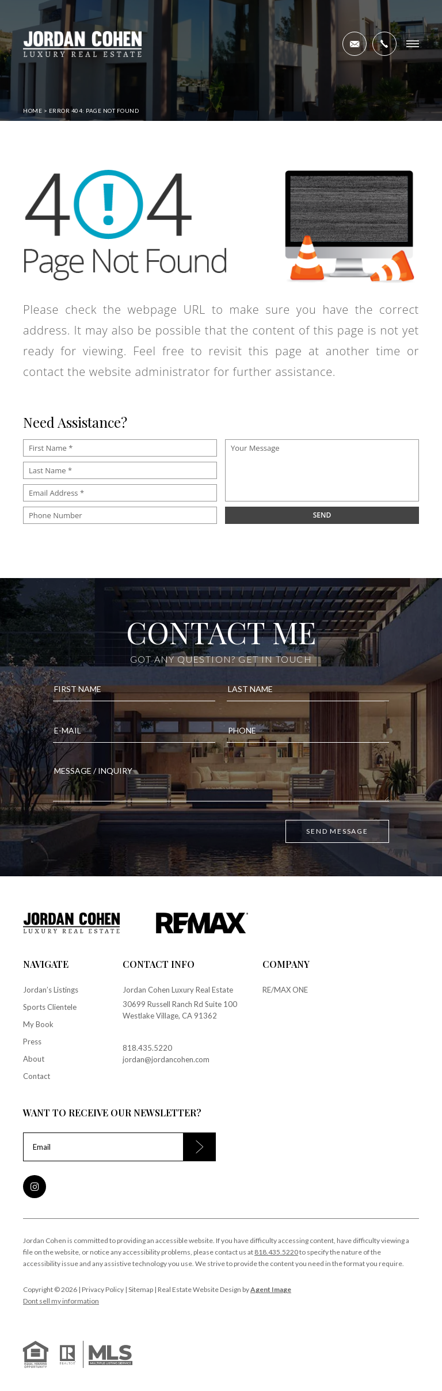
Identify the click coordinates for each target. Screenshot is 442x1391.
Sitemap (140, 1289)
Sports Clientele (50, 1007)
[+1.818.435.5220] (384, 44)
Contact (36, 1076)
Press (32, 1041)
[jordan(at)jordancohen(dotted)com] (354, 44)
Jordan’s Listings (50, 989)
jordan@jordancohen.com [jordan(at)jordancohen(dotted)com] (166, 1059)
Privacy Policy (103, 1289)
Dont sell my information (61, 1301)
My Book (38, 1024)
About (33, 1058)
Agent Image (270, 1289)
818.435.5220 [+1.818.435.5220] (147, 1047)
